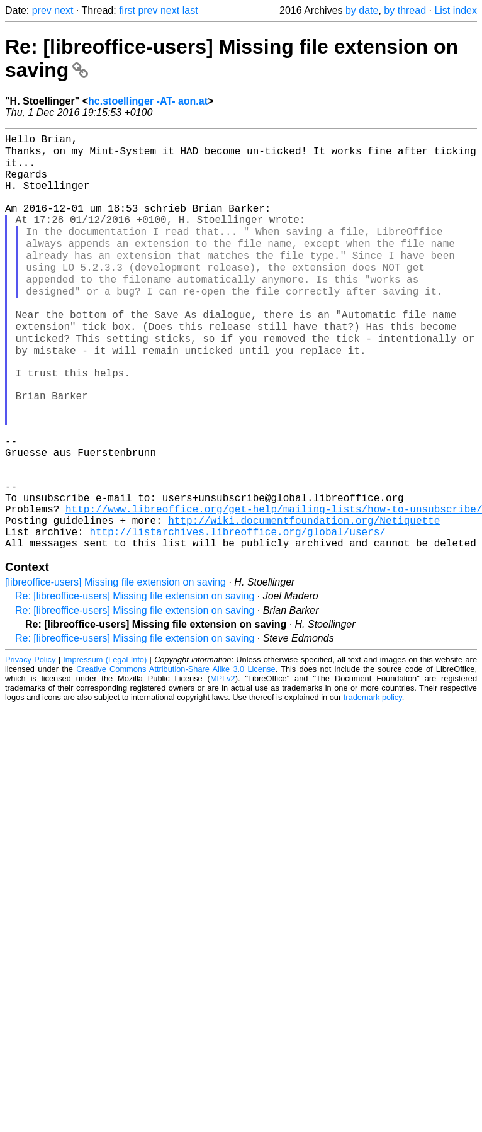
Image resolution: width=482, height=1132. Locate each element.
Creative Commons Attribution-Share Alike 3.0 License (175, 752)
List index (455, 10)
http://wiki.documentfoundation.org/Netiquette (304, 598)
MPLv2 (222, 761)
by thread (405, 10)
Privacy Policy (30, 742)
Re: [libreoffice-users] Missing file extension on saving (134, 679)
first (127, 10)
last (190, 10)
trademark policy (373, 780)
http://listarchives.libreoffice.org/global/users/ (237, 612)
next (63, 10)
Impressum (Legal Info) (105, 742)
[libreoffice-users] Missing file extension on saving (115, 665)
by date (361, 10)
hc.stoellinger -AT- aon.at (148, 101)
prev (42, 10)
